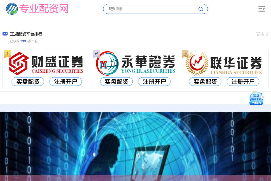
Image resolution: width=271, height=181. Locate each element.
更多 (262, 34)
